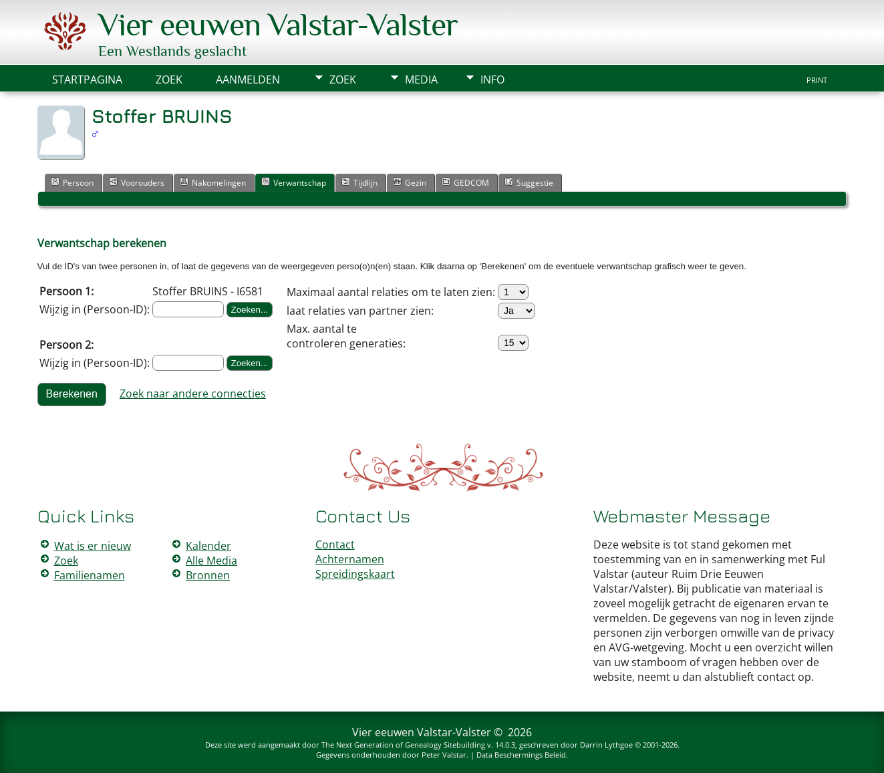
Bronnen (208, 575)
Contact (335, 544)
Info (492, 79)
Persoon (72, 182)
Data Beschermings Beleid (521, 755)
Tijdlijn (359, 182)
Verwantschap (293, 182)
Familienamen (89, 575)
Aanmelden (248, 79)
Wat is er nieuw (92, 545)
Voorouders (136, 182)
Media (421, 79)
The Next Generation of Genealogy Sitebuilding (403, 745)
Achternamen (349, 559)
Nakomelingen (213, 182)
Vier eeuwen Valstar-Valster (278, 25)
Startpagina (87, 79)
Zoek (342, 79)
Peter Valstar (444, 755)
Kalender (208, 545)
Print (816, 80)
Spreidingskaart (355, 574)
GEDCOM (465, 182)
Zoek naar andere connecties (193, 393)
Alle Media (211, 560)
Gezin (409, 182)
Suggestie (528, 182)
